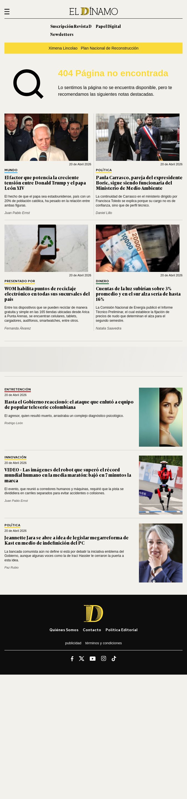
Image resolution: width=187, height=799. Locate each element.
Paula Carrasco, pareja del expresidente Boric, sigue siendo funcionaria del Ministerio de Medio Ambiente (139, 182)
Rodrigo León (13, 423)
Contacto (92, 629)
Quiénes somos (63, 629)
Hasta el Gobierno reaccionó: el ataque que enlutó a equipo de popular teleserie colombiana (69, 404)
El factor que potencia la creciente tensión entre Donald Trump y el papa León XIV (45, 182)
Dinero (102, 281)
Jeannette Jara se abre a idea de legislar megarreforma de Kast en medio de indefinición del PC (66, 540)
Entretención (17, 389)
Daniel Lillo (104, 213)
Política (104, 170)
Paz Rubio (11, 567)
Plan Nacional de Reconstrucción (109, 48)
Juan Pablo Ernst (17, 213)
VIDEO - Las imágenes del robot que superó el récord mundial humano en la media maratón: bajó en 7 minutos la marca (67, 474)
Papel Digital (108, 26)
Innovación (15, 457)
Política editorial (122, 629)
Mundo (11, 170)
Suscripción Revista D (70, 26)
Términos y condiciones (103, 643)
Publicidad (73, 643)
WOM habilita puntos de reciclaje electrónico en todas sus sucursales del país (47, 293)
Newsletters (61, 34)
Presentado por (19, 281)
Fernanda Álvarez (17, 328)
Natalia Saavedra (108, 328)
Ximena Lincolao (63, 48)
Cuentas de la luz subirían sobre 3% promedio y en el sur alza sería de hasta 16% (138, 293)
